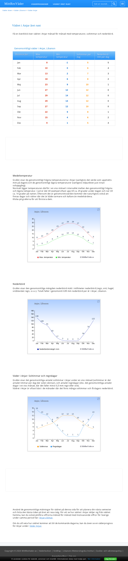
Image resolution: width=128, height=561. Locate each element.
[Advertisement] (64, 148)
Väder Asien (7, 10)
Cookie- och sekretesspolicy (109, 551)
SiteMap (57, 551)
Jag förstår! (110, 559)
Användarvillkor (59, 556)
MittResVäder (14, 3)
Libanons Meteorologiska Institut (78, 551)
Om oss (72, 556)
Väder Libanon (20, 10)
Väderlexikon (45, 551)
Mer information (94, 559)
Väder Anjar (36, 526)
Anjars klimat (46, 517)
